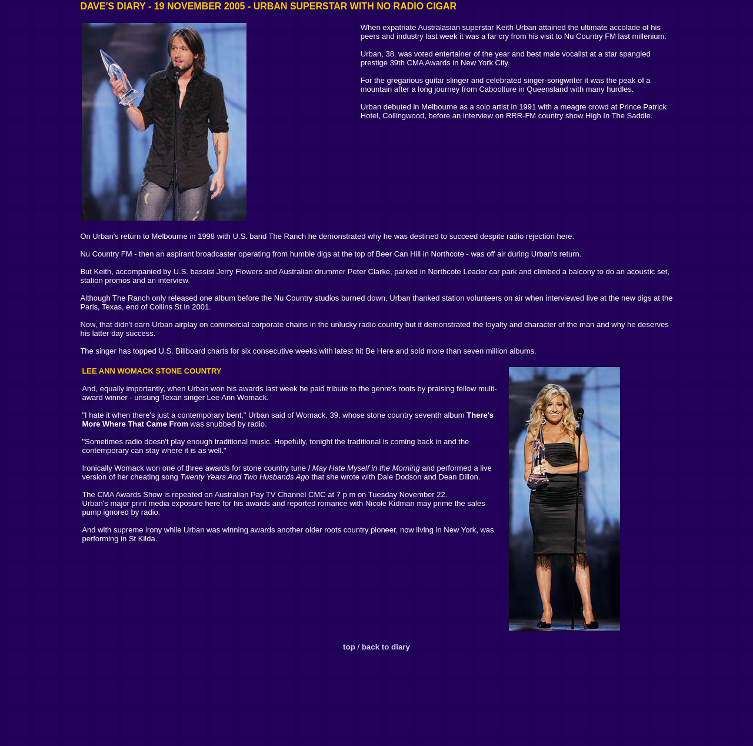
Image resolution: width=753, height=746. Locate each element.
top (349, 646)
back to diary (386, 646)
